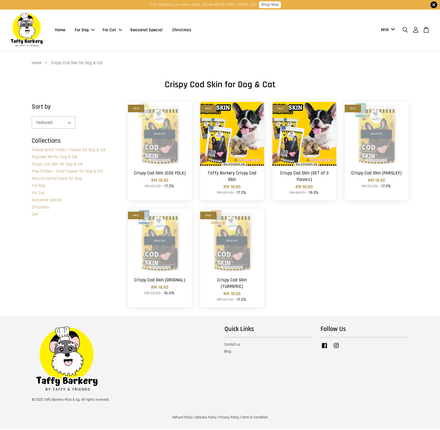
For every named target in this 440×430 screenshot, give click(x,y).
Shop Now (270, 4)
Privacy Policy (229, 418)
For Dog (84, 30)
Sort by (41, 108)
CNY (35, 215)
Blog (227, 352)
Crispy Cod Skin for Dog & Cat (57, 165)
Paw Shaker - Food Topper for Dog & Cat (67, 172)
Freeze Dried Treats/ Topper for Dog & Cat (69, 150)
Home (60, 30)
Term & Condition (255, 418)
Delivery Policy (206, 418)
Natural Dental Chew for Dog (57, 179)
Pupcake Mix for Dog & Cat (55, 157)
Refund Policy (182, 418)
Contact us (232, 345)
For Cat (112, 30)
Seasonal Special (146, 30)
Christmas (181, 30)
